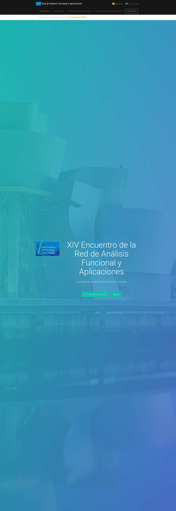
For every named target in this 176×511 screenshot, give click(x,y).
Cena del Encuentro (115, 11)
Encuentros (55, 17)
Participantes (100, 11)
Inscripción (131, 11)
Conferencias (43, 17)
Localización (59, 11)
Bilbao (116, 294)
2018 (65, 17)
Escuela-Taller (132, 4)
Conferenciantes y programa (79, 11)
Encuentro (117, 4)
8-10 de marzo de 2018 (95, 294)
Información (44, 11)
